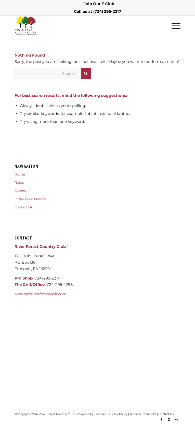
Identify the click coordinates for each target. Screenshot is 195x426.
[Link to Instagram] (169, 419)
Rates (19, 182)
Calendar (22, 191)
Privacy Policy (117, 414)
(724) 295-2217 (107, 11)
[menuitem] (99, 4)
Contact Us (23, 207)
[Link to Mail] (176, 419)
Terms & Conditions (143, 414)
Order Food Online (30, 199)
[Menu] (173, 26)
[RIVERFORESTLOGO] (81, 26)
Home (20, 174)
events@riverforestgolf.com (41, 293)
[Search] (53, 73)
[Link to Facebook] (161, 419)
